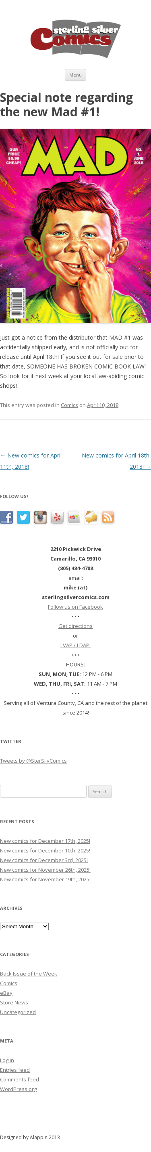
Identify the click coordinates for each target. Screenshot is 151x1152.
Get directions (75, 626)
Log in (7, 1060)
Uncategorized (18, 1012)
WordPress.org (18, 1089)
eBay (6, 992)
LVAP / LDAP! (75, 645)
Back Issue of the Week (28, 973)
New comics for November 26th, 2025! (45, 869)
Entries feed (15, 1069)
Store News (14, 1002)
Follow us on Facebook (75, 606)
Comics (69, 405)
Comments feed (19, 1079)
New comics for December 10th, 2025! (45, 850)
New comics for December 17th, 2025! (45, 840)
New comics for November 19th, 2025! (45, 879)
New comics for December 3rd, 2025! (44, 860)
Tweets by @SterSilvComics (33, 760)
